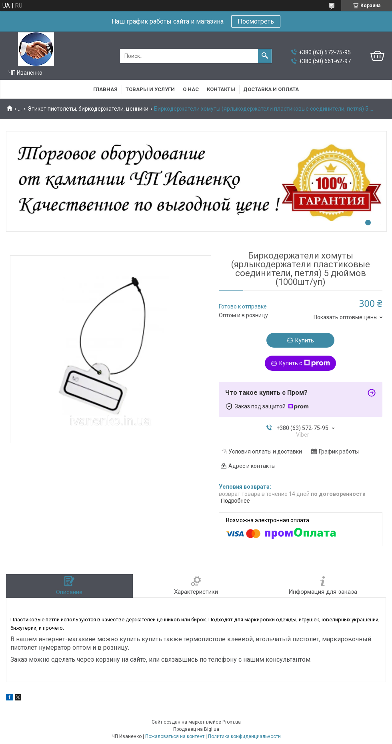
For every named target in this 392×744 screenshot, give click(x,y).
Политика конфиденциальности (244, 736)
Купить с (304, 363)
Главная (105, 89)
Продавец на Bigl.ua (196, 729)
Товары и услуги (150, 89)
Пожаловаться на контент (174, 736)
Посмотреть (256, 21)
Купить (304, 340)
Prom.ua (231, 722)
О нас (191, 89)
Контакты (221, 89)
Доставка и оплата (271, 89)
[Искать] (265, 56)
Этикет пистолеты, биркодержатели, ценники (88, 108)
